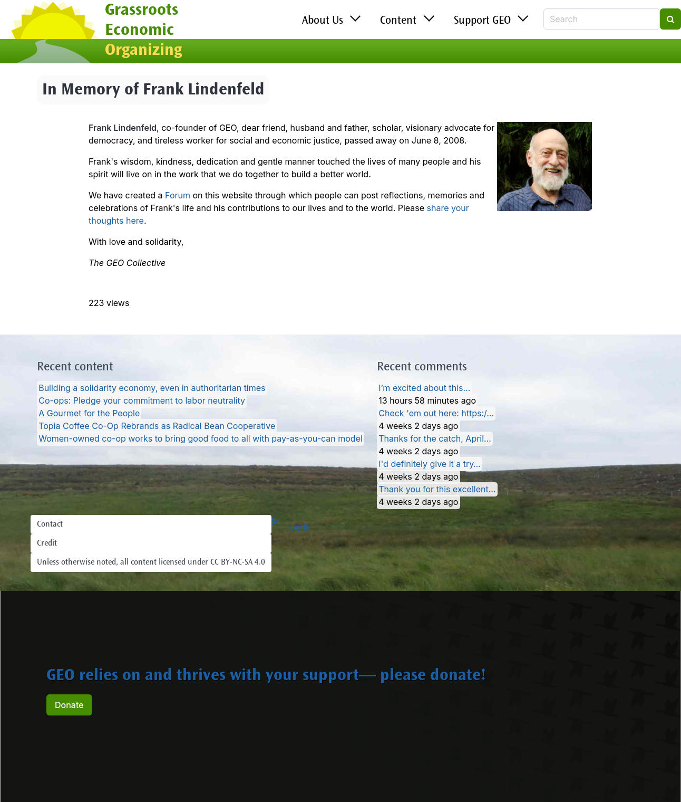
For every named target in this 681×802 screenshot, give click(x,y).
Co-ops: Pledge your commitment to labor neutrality (141, 401)
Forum (177, 195)
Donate (69, 705)
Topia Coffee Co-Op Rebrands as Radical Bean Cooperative (156, 426)
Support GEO (482, 21)
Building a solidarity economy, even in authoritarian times (151, 388)
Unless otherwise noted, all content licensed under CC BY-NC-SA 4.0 (151, 562)
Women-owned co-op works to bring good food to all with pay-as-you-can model (200, 439)
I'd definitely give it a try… (429, 464)
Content (398, 21)
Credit (47, 543)
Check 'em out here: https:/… (436, 413)
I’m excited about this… (424, 388)
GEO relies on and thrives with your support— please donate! (266, 676)
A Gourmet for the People (89, 413)
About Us (322, 21)
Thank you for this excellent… (436, 489)
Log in (300, 528)
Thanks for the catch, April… (434, 439)
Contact (50, 524)
